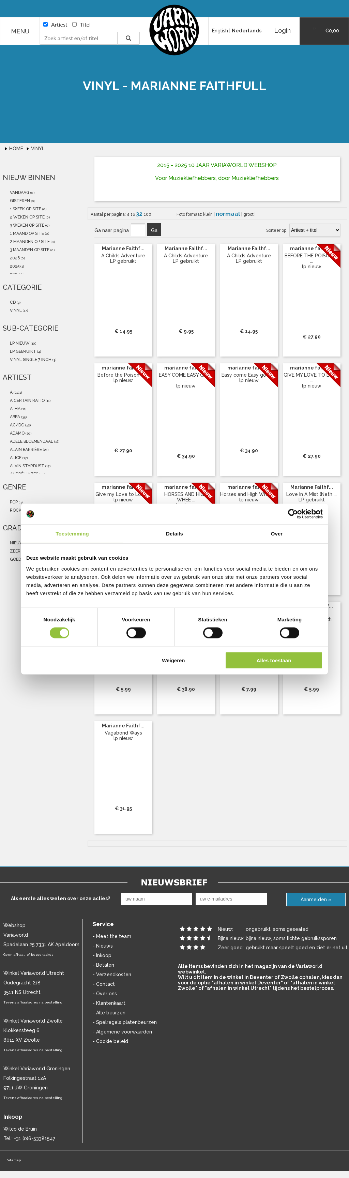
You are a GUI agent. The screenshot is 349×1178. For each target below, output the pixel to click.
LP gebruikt (22, 351)
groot (249, 214)
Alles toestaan (274, 660)
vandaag (19, 192)
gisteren (19, 200)
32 (140, 213)
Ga (154, 230)
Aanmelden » (316, 899)
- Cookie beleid (110, 1041)
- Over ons (105, 993)
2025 (14, 266)
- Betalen (103, 965)
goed (15, 559)
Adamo (17, 433)
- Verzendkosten (112, 974)
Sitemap (14, 1160)
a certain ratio (27, 400)
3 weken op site (26, 225)
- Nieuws (103, 946)
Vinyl (38, 148)
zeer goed (21, 551)
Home (17, 148)
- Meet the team (112, 936)
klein (208, 214)
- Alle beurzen (109, 1012)
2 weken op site (27, 217)
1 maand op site (26, 233)
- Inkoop (102, 955)
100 (147, 214)
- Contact (104, 984)
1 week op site (25, 209)
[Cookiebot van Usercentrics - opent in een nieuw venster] (293, 514)
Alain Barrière (25, 449)
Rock (15, 510)
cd (12, 302)
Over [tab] (277, 534)
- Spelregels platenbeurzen (125, 1022)
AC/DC (16, 425)
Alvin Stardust (26, 466)
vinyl (15, 310)
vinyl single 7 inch (30, 359)
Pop (13, 502)
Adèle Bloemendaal (31, 441)
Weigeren (173, 660)
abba (14, 416)
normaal (228, 213)
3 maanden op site (29, 249)
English (220, 30)
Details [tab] (174, 534)
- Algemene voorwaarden (122, 1031)
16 (133, 214)
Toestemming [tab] (72, 534)
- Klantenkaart (109, 1003)
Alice (15, 457)
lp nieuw (19, 343)
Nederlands (246, 30)
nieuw (16, 543)
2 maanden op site (29, 241)
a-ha (14, 408)
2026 (14, 258)
